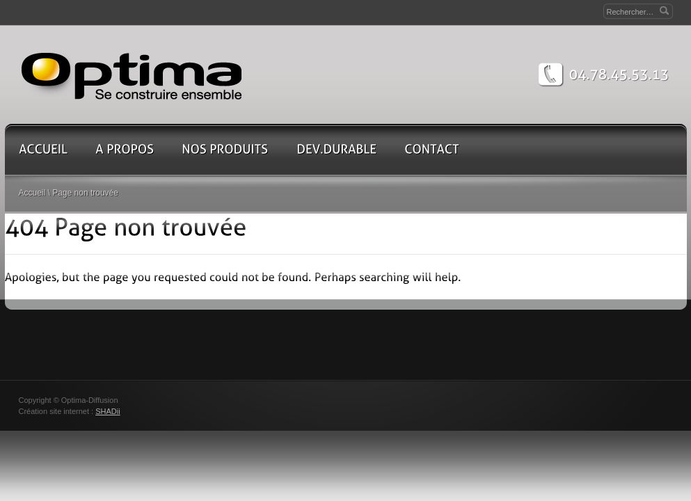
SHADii (107, 411)
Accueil (32, 193)
